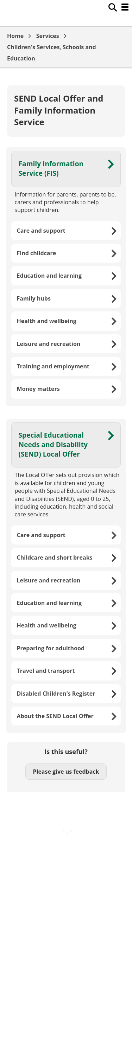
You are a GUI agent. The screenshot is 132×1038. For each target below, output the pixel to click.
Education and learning (49, 275)
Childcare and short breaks (55, 557)
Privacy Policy (66, 915)
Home (15, 36)
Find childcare (36, 253)
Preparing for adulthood (51, 648)
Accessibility (66, 856)
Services (47, 36)
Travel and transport (46, 671)
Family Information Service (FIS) (51, 168)
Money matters (38, 389)
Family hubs (34, 298)
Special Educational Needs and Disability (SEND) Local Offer (53, 444)
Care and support (41, 230)
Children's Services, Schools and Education (51, 52)
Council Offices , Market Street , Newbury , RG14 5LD (66, 934)
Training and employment (53, 366)
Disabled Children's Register (56, 693)
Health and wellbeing (46, 321)
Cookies (66, 886)
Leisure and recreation (49, 344)
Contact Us (66, 871)
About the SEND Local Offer (55, 716)
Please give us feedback (66, 771)
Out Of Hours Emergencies (66, 900)
